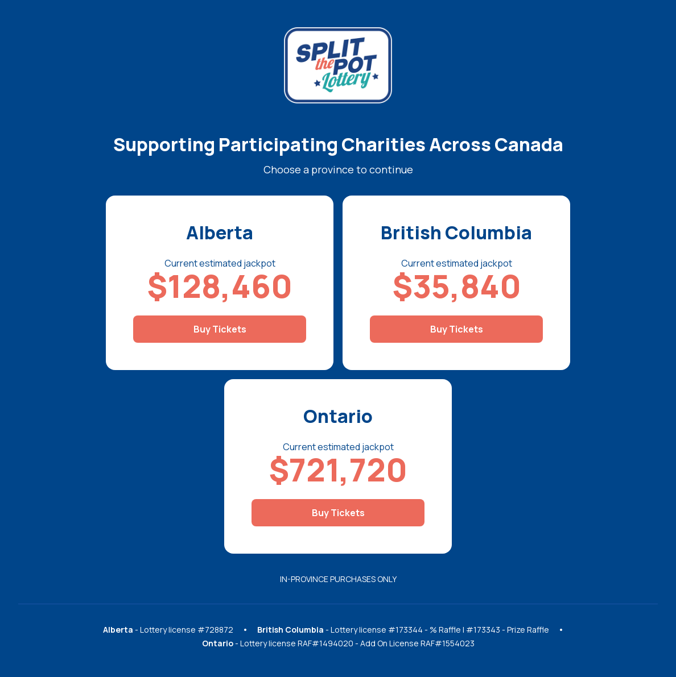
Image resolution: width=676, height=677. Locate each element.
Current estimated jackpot (219, 263)
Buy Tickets (219, 329)
